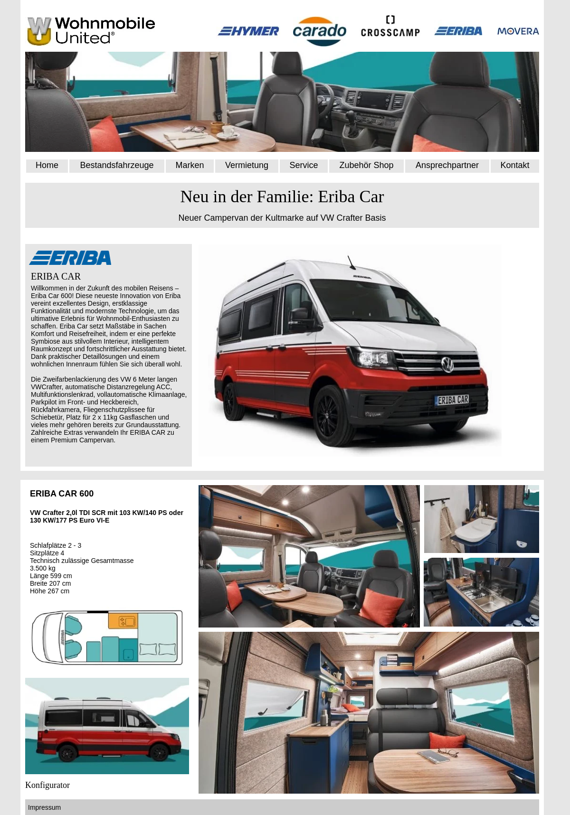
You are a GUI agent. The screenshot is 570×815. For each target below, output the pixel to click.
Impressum (45, 807)
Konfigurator (47, 785)
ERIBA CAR (56, 276)
